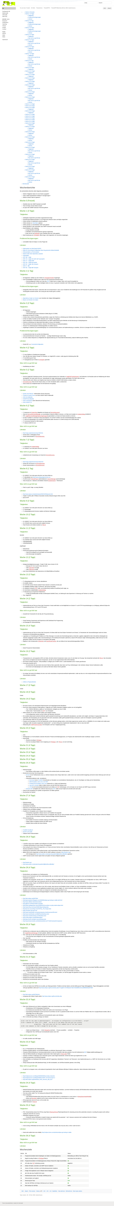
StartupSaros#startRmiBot (84, 1096)
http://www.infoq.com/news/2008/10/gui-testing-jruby (36, 907)
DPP (48, 281)
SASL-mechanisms (27, 400)
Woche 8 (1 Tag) (29, 60)
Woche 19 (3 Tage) (30, 107)
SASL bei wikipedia (27, 397)
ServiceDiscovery (27, 381)
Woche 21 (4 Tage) (30, 114)
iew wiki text (61, 1191)
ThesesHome (39, 8)
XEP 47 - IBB (26, 266)
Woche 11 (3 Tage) (30, 74)
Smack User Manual (28, 393)
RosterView (34, 412)
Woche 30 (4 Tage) (30, 142)
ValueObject (35, 223)
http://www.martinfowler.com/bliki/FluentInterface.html (36, 914)
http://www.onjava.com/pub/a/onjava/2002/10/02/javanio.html (38, 494)
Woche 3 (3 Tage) (29, 27)
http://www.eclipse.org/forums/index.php (52, 996)
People (4, 27)
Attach (109, 8)
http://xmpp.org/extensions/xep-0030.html (33, 461)
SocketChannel (52, 480)
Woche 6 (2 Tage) (29, 46)
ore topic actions (77, 1191)
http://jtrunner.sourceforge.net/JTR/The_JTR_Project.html (37, 908)
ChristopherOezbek (49, 277)
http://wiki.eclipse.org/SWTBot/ (30, 898)
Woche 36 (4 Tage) (30, 176)
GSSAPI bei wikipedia (28, 398)
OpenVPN (31, 567)
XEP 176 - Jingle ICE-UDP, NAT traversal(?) (34, 259)
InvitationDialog (81, 414)
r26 (44, 1191)
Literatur (30, 26)
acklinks (54, 1191)
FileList (44, 525)
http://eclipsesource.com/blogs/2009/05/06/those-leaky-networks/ (39, 1076)
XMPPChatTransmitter (36, 724)
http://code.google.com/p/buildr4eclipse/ (32, 917)
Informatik (4, 14)
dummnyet (31, 780)
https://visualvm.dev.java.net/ (30, 910)
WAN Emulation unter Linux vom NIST (38, 781)
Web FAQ (4, 16)
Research (4, 20)
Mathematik (5, 13)
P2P (36, 588)
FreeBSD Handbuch (28, 830)
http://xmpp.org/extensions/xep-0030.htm (33, 433)
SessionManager (51, 479)
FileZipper (39, 740)
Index (3, 35)
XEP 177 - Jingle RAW (28, 260)
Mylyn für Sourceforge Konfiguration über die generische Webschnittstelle (41, 250)
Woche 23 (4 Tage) (30, 118)
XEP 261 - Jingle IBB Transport (30, 267)
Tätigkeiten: (31, 15)
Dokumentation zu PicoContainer (31, 252)
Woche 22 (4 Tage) (30, 116)
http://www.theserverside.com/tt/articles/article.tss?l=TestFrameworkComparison (42, 921)
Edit (105, 8)
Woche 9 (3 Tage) (29, 67)
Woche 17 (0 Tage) (30, 104)
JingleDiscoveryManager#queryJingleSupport (36, 416)
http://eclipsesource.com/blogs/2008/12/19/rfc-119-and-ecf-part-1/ (39, 1077)
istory (38, 1191)
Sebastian (37, 233)
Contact (4, 29)
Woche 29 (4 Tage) (30, 137)
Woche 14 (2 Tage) (30, 85)
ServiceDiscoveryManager (34, 414)
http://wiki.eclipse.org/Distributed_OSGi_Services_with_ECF (37, 1079)
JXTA (30, 787)
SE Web (33, 8)
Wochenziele (26, 183)
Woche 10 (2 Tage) (30, 71)
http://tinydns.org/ (66, 852)
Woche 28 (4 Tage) (30, 131)
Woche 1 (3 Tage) (29, 13)
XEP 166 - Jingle (27, 257)
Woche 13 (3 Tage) (30, 81)
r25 (47, 1191)
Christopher (36, 235)
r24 (50, 1191)
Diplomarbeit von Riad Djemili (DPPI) (32, 248)
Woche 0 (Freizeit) (29, 12)
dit (23, 1191)
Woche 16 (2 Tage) (30, 97)
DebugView (47, 1030)
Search (4, 33)
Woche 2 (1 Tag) (29, 20)
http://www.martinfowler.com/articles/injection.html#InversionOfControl (40, 912)
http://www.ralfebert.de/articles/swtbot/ (32, 902)
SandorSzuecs (71, 8)
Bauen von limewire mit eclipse (30, 299)
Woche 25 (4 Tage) (30, 121)
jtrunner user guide (27, 831)
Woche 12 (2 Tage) (30, 78)
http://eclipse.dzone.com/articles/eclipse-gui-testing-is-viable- (57, 1132)
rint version (32, 1191)
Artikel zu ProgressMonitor (29, 682)
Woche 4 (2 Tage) (29, 34)
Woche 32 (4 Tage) (30, 154)
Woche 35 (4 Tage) (30, 170)
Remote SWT (29, 788)
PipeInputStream (54, 1112)
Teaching (4, 24)
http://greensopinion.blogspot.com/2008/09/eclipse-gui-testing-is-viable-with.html (42, 900)
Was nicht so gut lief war (34, 38)
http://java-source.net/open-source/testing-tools (34, 919)
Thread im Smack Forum (29, 395)
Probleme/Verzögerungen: (34, 17)
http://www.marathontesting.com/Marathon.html (34, 915)
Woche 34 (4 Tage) (30, 166)
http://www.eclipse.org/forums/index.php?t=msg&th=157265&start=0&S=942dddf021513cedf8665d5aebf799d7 (66, 987)
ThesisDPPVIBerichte (56, 8)
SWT (54, 788)
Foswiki (28, 8)
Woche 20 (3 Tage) (30, 111)
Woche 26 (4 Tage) (30, 123)
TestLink (35, 1101)
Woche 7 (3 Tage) (29, 53)
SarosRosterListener (51, 641)
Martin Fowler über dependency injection (33, 253)
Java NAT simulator (34, 785)
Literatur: (30, 19)
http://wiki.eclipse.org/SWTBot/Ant (31, 994)
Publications (5, 22)
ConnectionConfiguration (37, 344)
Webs (3, 36)
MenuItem (34, 1098)
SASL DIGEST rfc (27, 402)
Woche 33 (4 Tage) (30, 159)
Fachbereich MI (6, 11)
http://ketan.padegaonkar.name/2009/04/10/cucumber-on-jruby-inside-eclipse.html (43, 905)
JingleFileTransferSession (72, 376)
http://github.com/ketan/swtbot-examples (33, 903)
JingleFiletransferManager (31, 933)
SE (3, 8)
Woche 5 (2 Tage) (29, 39)
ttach (26, 1191)
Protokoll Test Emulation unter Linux (38, 783)
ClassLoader (64, 1054)
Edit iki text (69, 1191)
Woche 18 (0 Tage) (30, 105)
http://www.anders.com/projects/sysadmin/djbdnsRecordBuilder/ (51, 854)
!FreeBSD (40, 780)
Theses (4, 25)
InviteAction (41, 641)
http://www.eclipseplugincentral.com (41, 477)
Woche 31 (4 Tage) (30, 147)
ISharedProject (34, 479)
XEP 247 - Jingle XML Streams (30, 264)
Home (5, 19)
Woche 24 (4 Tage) (30, 119)
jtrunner (28, 774)
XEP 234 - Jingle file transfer (30, 262)
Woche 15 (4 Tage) (30, 91)
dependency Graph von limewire (31, 298)
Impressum (5, 39)
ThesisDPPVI (47, 8)
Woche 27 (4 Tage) (30, 126)
